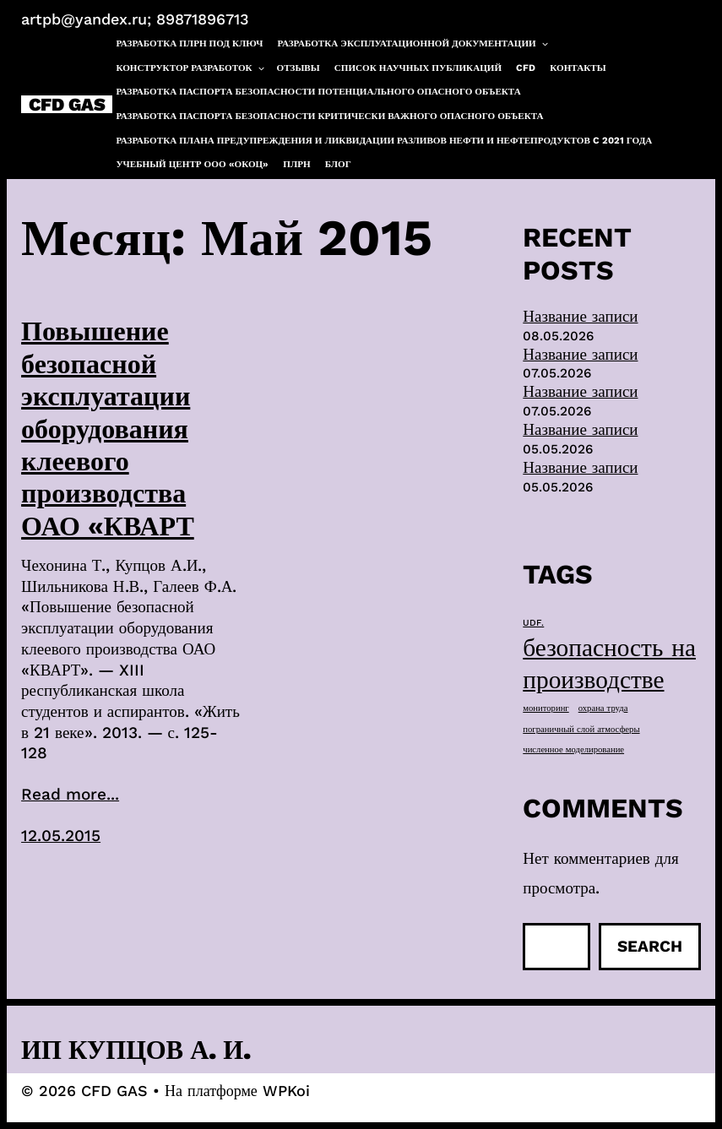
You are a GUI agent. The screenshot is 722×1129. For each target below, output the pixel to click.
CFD (525, 67)
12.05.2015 (60, 835)
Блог (338, 164)
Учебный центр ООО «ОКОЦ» (192, 164)
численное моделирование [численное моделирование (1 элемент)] (573, 749)
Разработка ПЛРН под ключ (189, 43)
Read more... (70, 794)
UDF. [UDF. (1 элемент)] (533, 622)
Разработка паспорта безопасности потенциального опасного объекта (318, 91)
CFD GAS (67, 104)
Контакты (577, 67)
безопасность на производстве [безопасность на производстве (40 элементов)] (609, 663)
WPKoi (286, 1090)
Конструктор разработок (190, 68)
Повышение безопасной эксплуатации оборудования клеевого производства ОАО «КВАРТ (107, 428)
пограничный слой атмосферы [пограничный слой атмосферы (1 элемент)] (581, 729)
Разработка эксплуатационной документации (414, 43)
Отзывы (298, 67)
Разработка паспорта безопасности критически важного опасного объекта (329, 116)
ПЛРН (296, 164)
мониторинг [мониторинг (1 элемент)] (545, 708)
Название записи (580, 316)
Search (649, 946)
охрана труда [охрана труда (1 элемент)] (603, 708)
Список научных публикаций (418, 67)
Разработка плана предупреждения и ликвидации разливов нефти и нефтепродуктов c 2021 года (384, 140)
